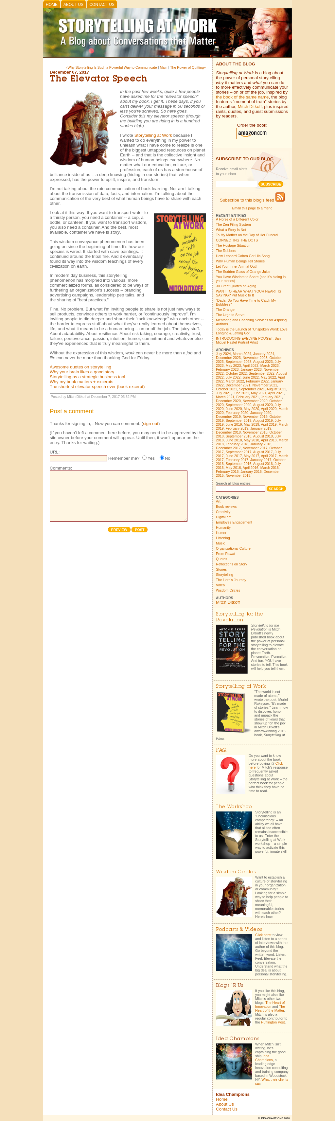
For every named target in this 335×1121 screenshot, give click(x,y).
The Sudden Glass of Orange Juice (243, 272)
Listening (223, 538)
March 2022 (235, 381)
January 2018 (261, 444)
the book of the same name (242, 97)
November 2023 (255, 358)
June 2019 (234, 424)
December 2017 (228, 448)
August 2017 (263, 452)
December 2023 (228, 358)
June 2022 (250, 377)
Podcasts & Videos (239, 929)
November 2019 (255, 416)
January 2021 (271, 397)
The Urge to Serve (230, 315)
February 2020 (237, 413)
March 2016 (269, 468)
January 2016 (251, 471)
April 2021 (276, 393)
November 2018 (255, 432)
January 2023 (251, 369)
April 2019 (269, 424)
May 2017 (251, 456)
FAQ (221, 750)
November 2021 (264, 385)
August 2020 (263, 405)
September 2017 (239, 452)
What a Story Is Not (231, 230)
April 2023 (250, 365)
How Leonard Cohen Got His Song (243, 256)
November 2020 (255, 401)
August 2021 (276, 389)
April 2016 (250, 468)
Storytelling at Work (153, 135)
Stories (221, 569)
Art (218, 501)
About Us (73, 4)
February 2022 (257, 381)
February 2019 (237, 428)
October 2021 (226, 389)
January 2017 (261, 460)
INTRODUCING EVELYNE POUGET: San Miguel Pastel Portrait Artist (248, 340)
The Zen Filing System (233, 224)
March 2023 (269, 365)
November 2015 (238, 475)
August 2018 (263, 436)
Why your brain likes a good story (82, 371)
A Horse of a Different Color (237, 219)
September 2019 (239, 420)
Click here (263, 935)
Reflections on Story (231, 564)
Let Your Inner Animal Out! (236, 266)
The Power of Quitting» (188, 67)
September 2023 (239, 362)
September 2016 (239, 464)
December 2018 (228, 432)
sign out (150, 423)
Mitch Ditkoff (250, 106)
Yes (151, 458)
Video (220, 585)
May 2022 (268, 377)
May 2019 (251, 424)
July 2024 (223, 354)
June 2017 (234, 456)
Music (220, 543)
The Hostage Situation (233, 245)
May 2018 (251, 440)
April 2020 (269, 409)
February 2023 (227, 369)
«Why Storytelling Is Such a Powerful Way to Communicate (112, 67)
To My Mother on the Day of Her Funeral (247, 235)
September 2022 (261, 373)
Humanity (223, 527)
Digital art (223, 517)
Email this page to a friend (252, 208)
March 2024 (242, 354)
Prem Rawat (225, 554)
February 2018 (237, 444)
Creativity (223, 512)
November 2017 (255, 448)
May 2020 (251, 409)
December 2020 (228, 401)
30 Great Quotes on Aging (236, 286)
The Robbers (226, 251)
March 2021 (225, 397)
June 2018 (234, 440)
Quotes (221, 559)
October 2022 (236, 373)
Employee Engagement (234, 522)
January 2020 (261, 413)
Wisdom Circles (228, 590)
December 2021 (238, 385)
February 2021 (247, 397)
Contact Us (102, 4)
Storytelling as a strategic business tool (87, 376)
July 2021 (223, 393)
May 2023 (233, 365)
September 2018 (239, 436)
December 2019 (228, 416)
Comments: (61, 468)
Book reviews (226, 506)
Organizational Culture (233, 548)
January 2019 (261, 428)
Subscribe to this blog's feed (252, 200)
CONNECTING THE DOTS (237, 240)
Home (52, 4)
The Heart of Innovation (270, 1004)
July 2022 (233, 377)
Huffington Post (273, 1022)
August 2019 (263, 420)
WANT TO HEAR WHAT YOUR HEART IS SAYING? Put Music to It (248, 293)
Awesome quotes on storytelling (80, 367)
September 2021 (252, 389)
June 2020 (234, 409)
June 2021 (241, 393)
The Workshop (234, 807)
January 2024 (263, 354)
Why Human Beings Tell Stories (240, 261)
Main (163, 67)
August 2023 (263, 362)
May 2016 (233, 468)
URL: (55, 452)
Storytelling (224, 575)
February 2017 (237, 460)
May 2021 (258, 393)
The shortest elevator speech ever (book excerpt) (97, 386)
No (167, 458)
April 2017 (269, 456)
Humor (221, 533)
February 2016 (227, 471)
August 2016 (263, 464)
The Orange (225, 309)
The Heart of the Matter (270, 1008)
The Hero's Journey (231, 580)
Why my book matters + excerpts (81, 381)
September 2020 (239, 405)
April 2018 (269, 440)
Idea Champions (264, 1058)
